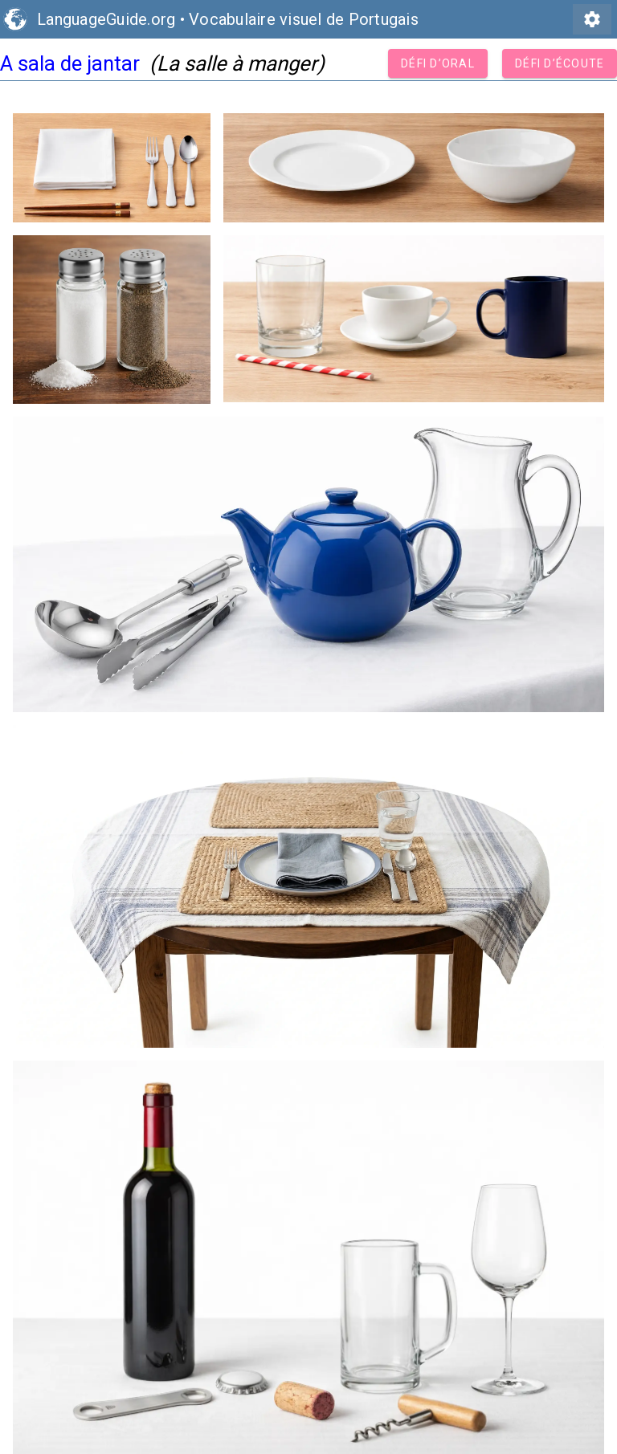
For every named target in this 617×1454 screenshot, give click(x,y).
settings (592, 19)
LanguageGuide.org (106, 19)
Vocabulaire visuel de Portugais (304, 19)
